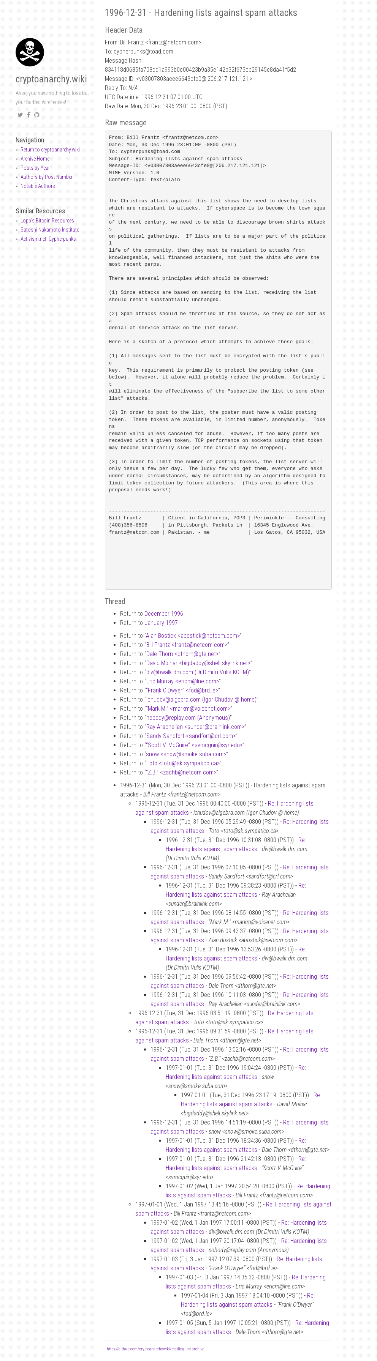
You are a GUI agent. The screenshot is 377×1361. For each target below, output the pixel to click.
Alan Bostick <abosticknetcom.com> (193, 635)
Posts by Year (35, 168)
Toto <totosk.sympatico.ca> (183, 763)
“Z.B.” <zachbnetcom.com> (181, 772)
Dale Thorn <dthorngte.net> (182, 654)
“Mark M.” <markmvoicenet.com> (188, 708)
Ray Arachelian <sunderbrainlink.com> (195, 726)
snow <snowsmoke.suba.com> (186, 754)
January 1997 (161, 622)
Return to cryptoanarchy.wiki (50, 150)
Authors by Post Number (47, 177)
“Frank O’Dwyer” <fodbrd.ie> (182, 690)
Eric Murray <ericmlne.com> (182, 681)
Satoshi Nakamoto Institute (50, 230)
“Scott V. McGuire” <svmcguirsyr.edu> (194, 745)
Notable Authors (38, 186)
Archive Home (35, 159)
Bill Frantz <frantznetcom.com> (186, 644)
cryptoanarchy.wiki (51, 79)
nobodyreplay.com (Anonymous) (188, 717)
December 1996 (163, 613)
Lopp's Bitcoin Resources (47, 221)
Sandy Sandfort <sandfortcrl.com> (191, 736)
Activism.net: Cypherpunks (48, 239)
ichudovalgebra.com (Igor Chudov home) (201, 699)
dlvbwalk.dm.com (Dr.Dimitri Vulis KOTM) (197, 672)
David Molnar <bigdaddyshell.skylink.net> (198, 663)
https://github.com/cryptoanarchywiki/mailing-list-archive (155, 1349)
